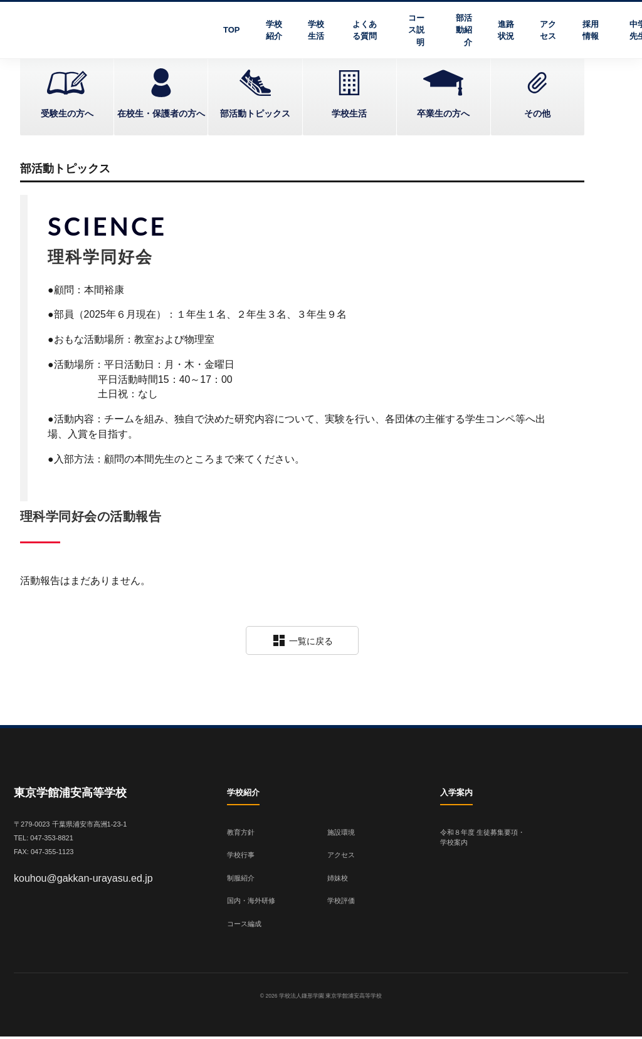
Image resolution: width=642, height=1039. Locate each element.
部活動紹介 (464, 30)
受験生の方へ (67, 113)
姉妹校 (337, 880)
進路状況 (506, 30)
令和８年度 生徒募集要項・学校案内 (482, 839)
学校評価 (341, 903)
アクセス (548, 30)
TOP (231, 29)
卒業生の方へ (443, 113)
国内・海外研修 (251, 903)
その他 (537, 113)
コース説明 (416, 30)
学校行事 (241, 857)
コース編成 (244, 925)
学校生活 (316, 30)
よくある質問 (364, 30)
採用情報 (590, 30)
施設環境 (341, 834)
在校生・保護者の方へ (161, 113)
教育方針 (241, 834)
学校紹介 (274, 30)
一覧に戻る (302, 642)
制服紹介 (241, 880)
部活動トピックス (255, 113)
